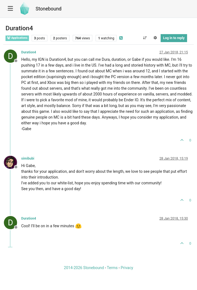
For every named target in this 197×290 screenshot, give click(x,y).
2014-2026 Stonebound (84, 268)
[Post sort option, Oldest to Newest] (144, 38)
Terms (112, 268)
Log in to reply (174, 38)
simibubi (27, 158)
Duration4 (28, 52)
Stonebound (48, 9)
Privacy (127, 268)
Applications (17, 38)
